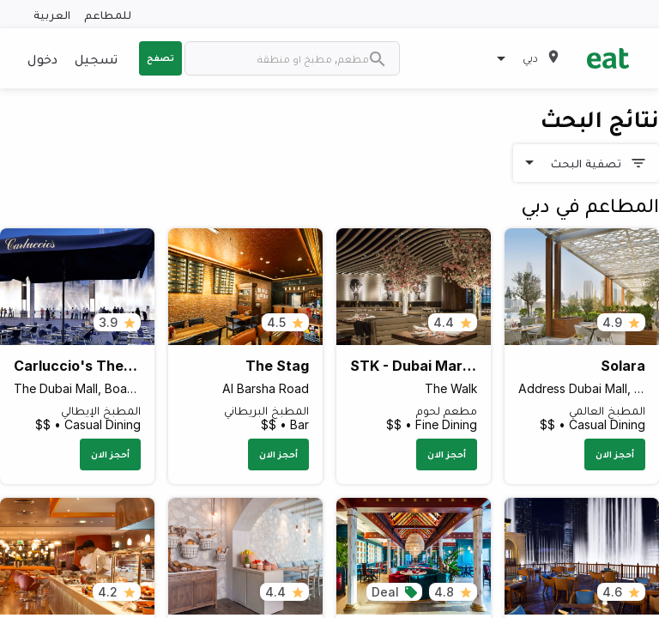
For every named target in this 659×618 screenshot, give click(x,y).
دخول (42, 58)
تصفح (160, 58)
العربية (51, 14)
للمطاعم (107, 14)
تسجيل (96, 58)
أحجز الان (615, 454)
